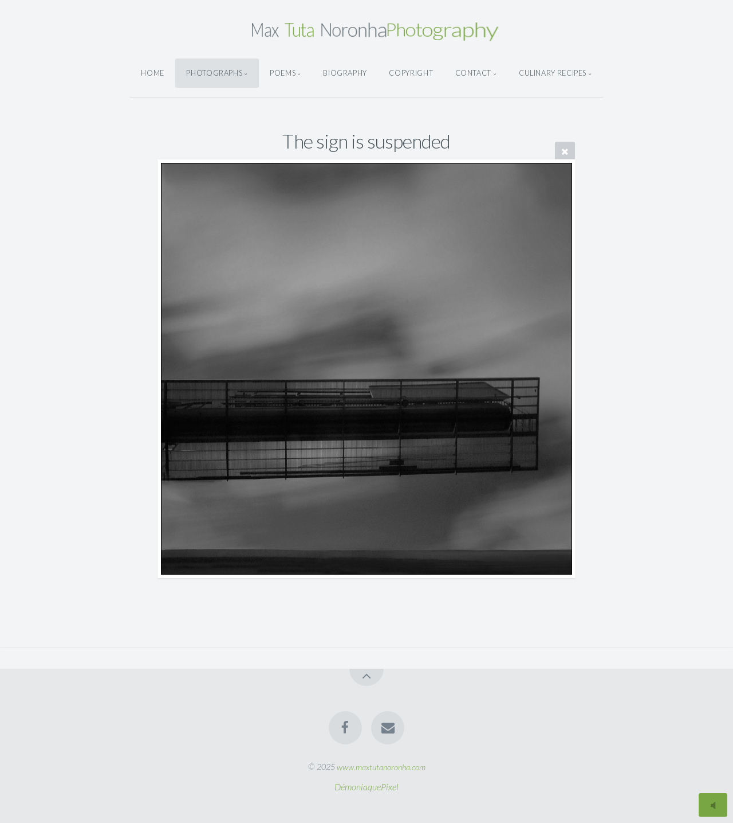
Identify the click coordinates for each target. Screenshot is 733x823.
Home (152, 72)
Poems (282, 72)
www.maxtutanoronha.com (381, 766)
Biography (345, 72)
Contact (473, 72)
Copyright (411, 72)
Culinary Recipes (552, 72)
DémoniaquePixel (366, 786)
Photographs (214, 72)
